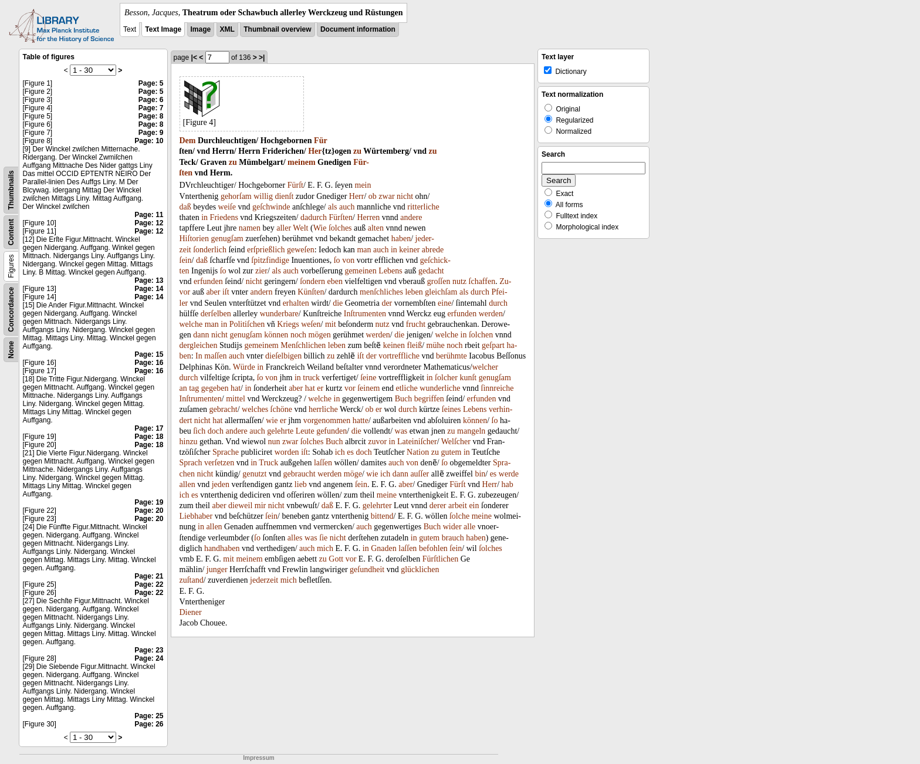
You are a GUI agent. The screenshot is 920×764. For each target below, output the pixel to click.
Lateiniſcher (417, 441)
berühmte (451, 355)
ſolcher (446, 377)
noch (298, 334)
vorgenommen (327, 420)
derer (438, 505)
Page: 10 (148, 141)
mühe (436, 345)
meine (387, 495)
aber (213, 292)
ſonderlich (209, 249)
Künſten (310, 292)
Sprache (225, 452)
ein (474, 505)
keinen (394, 345)
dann (201, 334)
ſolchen (481, 334)
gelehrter (377, 505)
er (320, 388)
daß (185, 206)
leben (413, 292)
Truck (268, 462)
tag (194, 388)
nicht (405, 196)
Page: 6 (151, 100)
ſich (199, 431)
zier (261, 270)
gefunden (331, 431)
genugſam (227, 238)
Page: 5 (151, 83)
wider (452, 526)
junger (217, 569)
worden (287, 452)
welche (191, 324)
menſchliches (381, 292)
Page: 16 (148, 363)
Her (315, 151)
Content (11, 232)
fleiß (414, 345)
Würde (244, 367)
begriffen (429, 398)
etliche (407, 388)
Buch (403, 398)
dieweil (240, 505)
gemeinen (360, 270)
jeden (220, 484)
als (332, 206)
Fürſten (341, 217)
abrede (433, 249)
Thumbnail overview (277, 29)
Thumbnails (11, 189)
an (183, 388)
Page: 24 (148, 658)
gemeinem (261, 345)
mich (325, 548)
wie (272, 420)
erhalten (296, 303)
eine (444, 303)
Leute (305, 431)
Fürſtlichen (440, 559)
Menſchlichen (303, 345)
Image (201, 29)
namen (250, 228)
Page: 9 (151, 133)
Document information (357, 29)
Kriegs (288, 324)
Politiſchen (247, 324)
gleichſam (441, 292)
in (204, 217)
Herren (368, 217)
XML (227, 29)
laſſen (323, 462)
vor (350, 388)
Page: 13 (148, 280)
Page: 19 (148, 502)
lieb (301, 484)
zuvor (377, 441)
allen (187, 484)
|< (194, 57)
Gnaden (384, 548)
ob (372, 196)
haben (401, 238)
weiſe (227, 206)
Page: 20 (148, 510)
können (276, 334)
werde (509, 473)
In (198, 355)
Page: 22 (148, 584)
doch (216, 431)
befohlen (433, 548)
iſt (225, 292)
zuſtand (192, 580)
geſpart (493, 345)
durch (480, 292)
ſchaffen (482, 281)
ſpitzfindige (270, 260)
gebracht (223, 409)
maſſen (215, 355)
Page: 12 (148, 223)
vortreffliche (399, 355)
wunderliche (440, 388)
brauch (453, 537)
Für (320, 140)
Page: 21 (148, 576)
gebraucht (299, 473)
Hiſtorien (194, 238)
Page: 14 (148, 289)
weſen (310, 324)
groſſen (439, 281)
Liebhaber (196, 516)
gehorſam (236, 196)
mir (260, 505)
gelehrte (280, 431)
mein (363, 185)
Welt (300, 228)
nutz (459, 281)
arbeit (457, 505)
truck (311, 377)
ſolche (459, 516)
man (364, 249)
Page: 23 (148, 650)
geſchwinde (271, 206)
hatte (360, 420)
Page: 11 (148, 215)
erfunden (208, 281)
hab (507, 484)
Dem (188, 140)
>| (262, 57)
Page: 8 (151, 116)
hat (236, 388)
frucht (415, 324)
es (350, 452)
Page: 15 (148, 354)
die (338, 303)
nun (274, 441)
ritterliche (423, 206)
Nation (418, 452)
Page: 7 (151, 108)
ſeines (451, 409)
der (386, 303)
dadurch (313, 217)
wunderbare (279, 313)
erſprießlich (266, 249)
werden (491, 313)
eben (334, 281)
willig (263, 196)
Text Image (163, 29)
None (11, 350)
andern (261, 292)
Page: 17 (148, 428)
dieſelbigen (283, 355)
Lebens (390, 270)
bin (480, 473)
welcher (485, 367)
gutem (451, 452)
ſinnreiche (497, 388)
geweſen (300, 249)
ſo (337, 260)
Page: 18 (148, 436)
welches (255, 409)
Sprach (191, 462)
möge (353, 473)
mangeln (471, 431)
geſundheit (367, 569)
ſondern (312, 281)
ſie (323, 537)
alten (376, 228)
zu (357, 151)
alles (295, 537)
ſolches (340, 228)
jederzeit (264, 580)
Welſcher (456, 441)
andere (411, 217)
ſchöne (281, 409)
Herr (356, 196)
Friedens (224, 217)
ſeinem (368, 388)
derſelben (216, 313)
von (348, 260)
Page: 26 (148, 724)
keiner (409, 249)
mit (330, 324)
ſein (186, 260)
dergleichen (199, 345)
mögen (320, 334)
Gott (336, 559)
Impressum (258, 758)
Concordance (11, 309)
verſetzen (219, 462)
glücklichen (420, 569)
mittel (235, 398)
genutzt (254, 473)
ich (340, 452)
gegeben (215, 388)
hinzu (189, 441)
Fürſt (295, 185)
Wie (320, 228)
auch (346, 206)
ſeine (368, 377)
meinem (301, 162)
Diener (191, 612)
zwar (386, 196)
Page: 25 (148, 716)
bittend (382, 516)
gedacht (431, 270)
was (401, 431)
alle (469, 526)
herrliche (323, 409)
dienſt (284, 196)
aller (283, 228)
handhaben (222, 548)
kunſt (467, 377)
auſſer (419, 473)
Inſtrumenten (365, 313)
